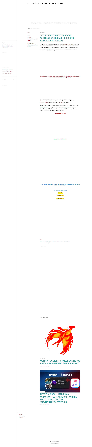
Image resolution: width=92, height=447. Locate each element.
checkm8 (29, 37)
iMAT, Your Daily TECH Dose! (47, 3)
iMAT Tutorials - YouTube (7, 71)
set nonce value (30, 43)
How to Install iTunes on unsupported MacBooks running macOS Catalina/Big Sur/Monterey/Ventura (58, 398)
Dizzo (57, 443)
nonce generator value (68, 44)
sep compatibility (61, 102)
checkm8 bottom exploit (32, 38)
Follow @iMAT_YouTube (60, 185)
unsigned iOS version (45, 102)
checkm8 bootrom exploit (46, 49)
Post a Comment (46, 404)
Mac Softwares (46, 22)
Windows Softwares (37, 22)
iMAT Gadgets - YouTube (7, 69)
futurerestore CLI (44, 107)
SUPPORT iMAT (60, 198)
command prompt (66, 107)
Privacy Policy (73, 22)
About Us (60, 22)
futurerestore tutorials (45, 101)
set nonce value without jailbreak (45, 242)
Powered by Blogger (54, 441)
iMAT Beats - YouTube (6, 73)
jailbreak (55, 46)
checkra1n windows (31, 42)
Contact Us (66, 22)
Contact (21, 417)
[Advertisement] (56, 14)
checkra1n (29, 40)
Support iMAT (54, 22)
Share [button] (28, 32)
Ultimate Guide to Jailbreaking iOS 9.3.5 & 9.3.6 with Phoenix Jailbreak (60, 362)
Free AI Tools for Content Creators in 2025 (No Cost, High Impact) (7, 46)
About (20, 414)
